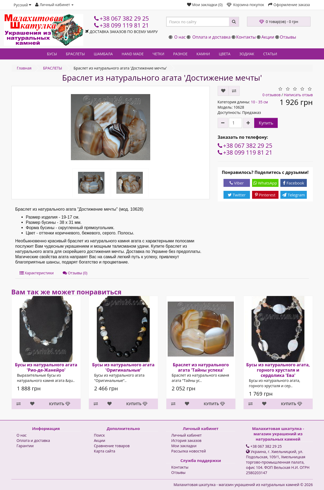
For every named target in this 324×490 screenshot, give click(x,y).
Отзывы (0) (75, 272)
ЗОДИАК (246, 53)
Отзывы (288, 37)
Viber (237, 183)
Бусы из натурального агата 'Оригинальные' (123, 367)
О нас (180, 37)
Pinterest (265, 194)
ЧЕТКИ (158, 53)
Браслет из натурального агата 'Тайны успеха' (201, 367)
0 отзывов (271, 94)
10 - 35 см (259, 101)
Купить (266, 123)
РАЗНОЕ (180, 53)
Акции (267, 37)
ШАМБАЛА (103, 53)
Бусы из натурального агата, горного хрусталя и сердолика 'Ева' (278, 370)
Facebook (293, 183)
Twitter (237, 194)
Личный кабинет (186, 435)
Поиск (99, 435)
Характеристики (37, 272)
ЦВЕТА (224, 53)
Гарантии (25, 445)
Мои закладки (184, 445)
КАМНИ (203, 53)
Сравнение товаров (112, 445)
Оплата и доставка (211, 37)
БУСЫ (52, 53)
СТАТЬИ (270, 53)
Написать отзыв (298, 94)
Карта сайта (104, 451)
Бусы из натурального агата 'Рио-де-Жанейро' (46, 367)
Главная (24, 68)
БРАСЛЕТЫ (75, 53)
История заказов (186, 440)
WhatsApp (265, 183)
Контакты (246, 37)
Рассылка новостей (188, 451)
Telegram (293, 194)
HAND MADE (133, 53)
